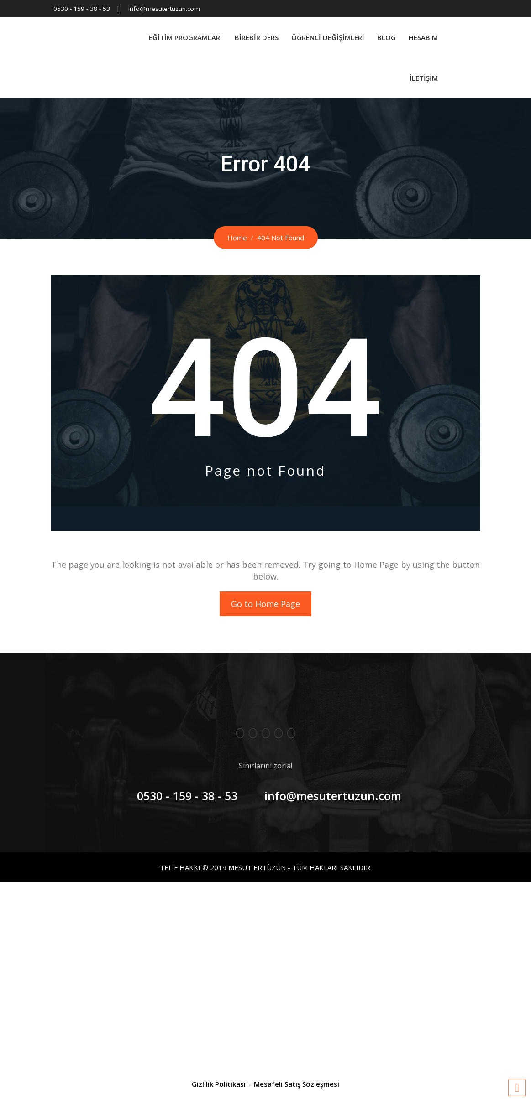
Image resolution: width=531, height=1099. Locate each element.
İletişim (424, 78)
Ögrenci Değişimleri (327, 37)
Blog (386, 37)
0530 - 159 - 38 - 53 (81, 9)
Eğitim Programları (185, 37)
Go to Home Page (265, 603)
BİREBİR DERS (257, 37)
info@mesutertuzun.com (164, 9)
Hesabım (423, 37)
